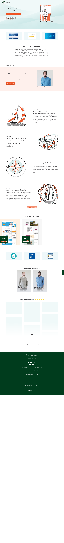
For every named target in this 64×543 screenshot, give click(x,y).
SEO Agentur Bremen (23, 377)
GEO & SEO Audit (36, 377)
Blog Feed (35, 381)
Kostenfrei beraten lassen (32, 207)
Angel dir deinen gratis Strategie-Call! (13, 14)
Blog (20, 379)
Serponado (39, 344)
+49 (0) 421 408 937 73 (21, 80)
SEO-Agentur (24, 50)
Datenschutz (35, 379)
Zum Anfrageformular (10, 83)
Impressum (21, 381)
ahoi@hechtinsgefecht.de (11, 80)
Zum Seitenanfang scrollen (32, 390)
